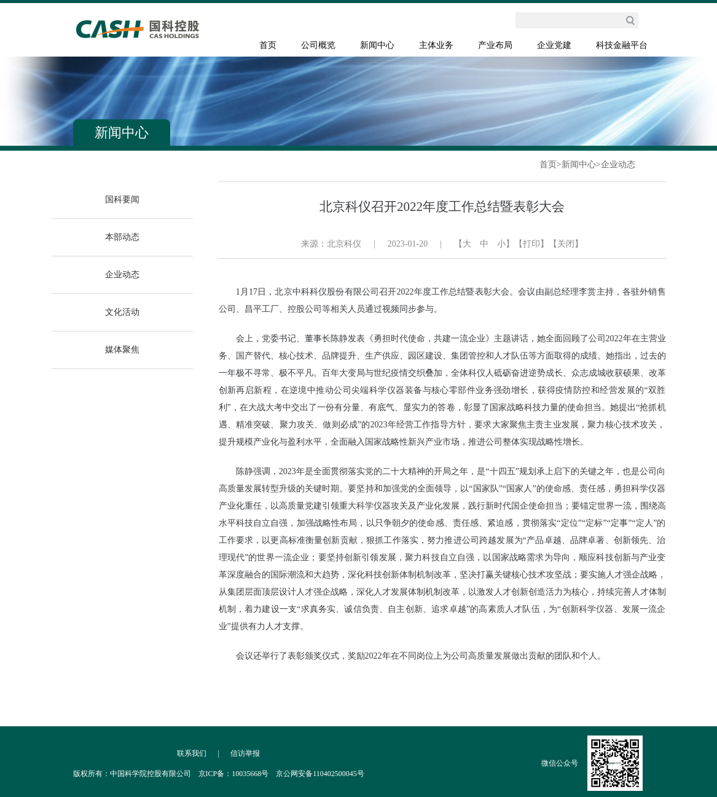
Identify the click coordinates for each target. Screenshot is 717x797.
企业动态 (618, 164)
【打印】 (531, 243)
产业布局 (495, 45)
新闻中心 (377, 45)
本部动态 (122, 237)
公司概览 (318, 45)
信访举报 (245, 753)
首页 (267, 45)
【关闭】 (566, 243)
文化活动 (122, 312)
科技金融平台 (622, 45)
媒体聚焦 (122, 349)
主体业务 (436, 45)
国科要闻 (122, 199)
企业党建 (554, 45)
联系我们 (191, 753)
